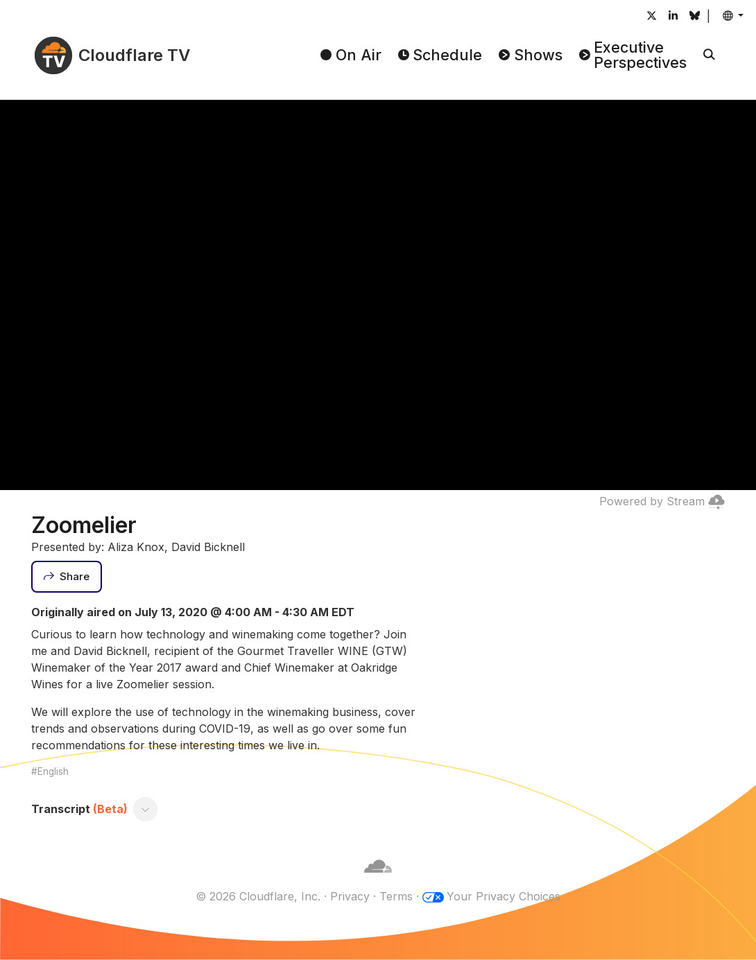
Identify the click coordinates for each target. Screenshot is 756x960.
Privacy (350, 896)
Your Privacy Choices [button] (503, 896)
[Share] (66, 577)
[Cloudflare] (378, 880)
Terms (396, 896)
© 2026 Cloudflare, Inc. (258, 896)
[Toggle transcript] (145, 808)
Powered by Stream (662, 501)
